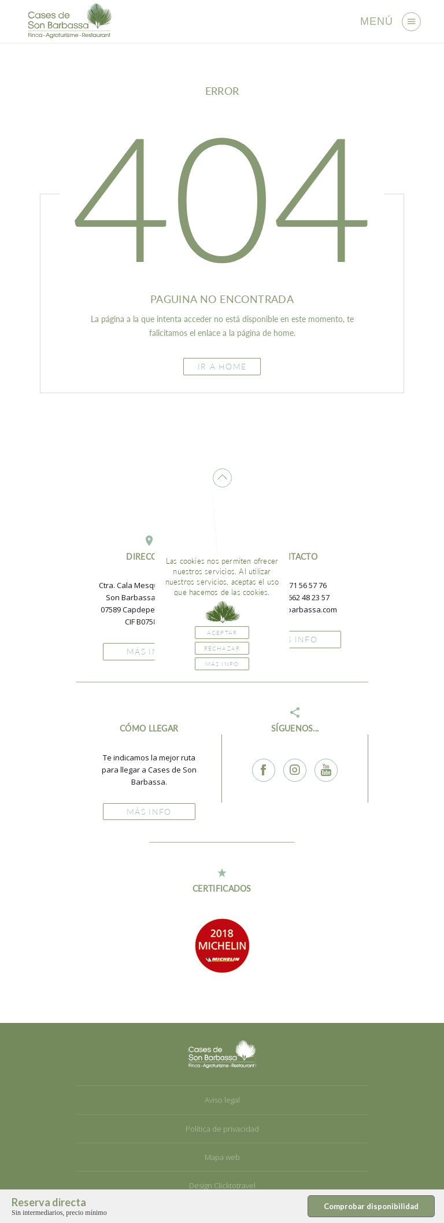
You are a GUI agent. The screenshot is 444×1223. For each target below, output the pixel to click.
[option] (222, 945)
